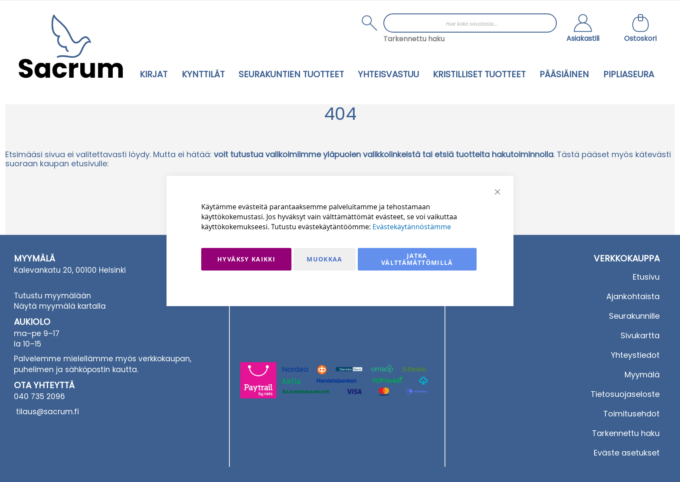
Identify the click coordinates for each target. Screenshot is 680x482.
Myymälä (642, 374)
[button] (583, 29)
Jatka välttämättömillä (417, 259)
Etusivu (646, 276)
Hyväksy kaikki (246, 259)
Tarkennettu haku (414, 39)
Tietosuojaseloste (625, 394)
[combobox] (470, 23)
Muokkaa (324, 259)
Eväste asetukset (627, 452)
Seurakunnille (634, 315)
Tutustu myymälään (52, 296)
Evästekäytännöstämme (412, 226)
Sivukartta (640, 335)
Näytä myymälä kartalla (60, 306)
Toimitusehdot (631, 413)
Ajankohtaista (633, 296)
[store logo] (71, 46)
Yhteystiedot (635, 355)
